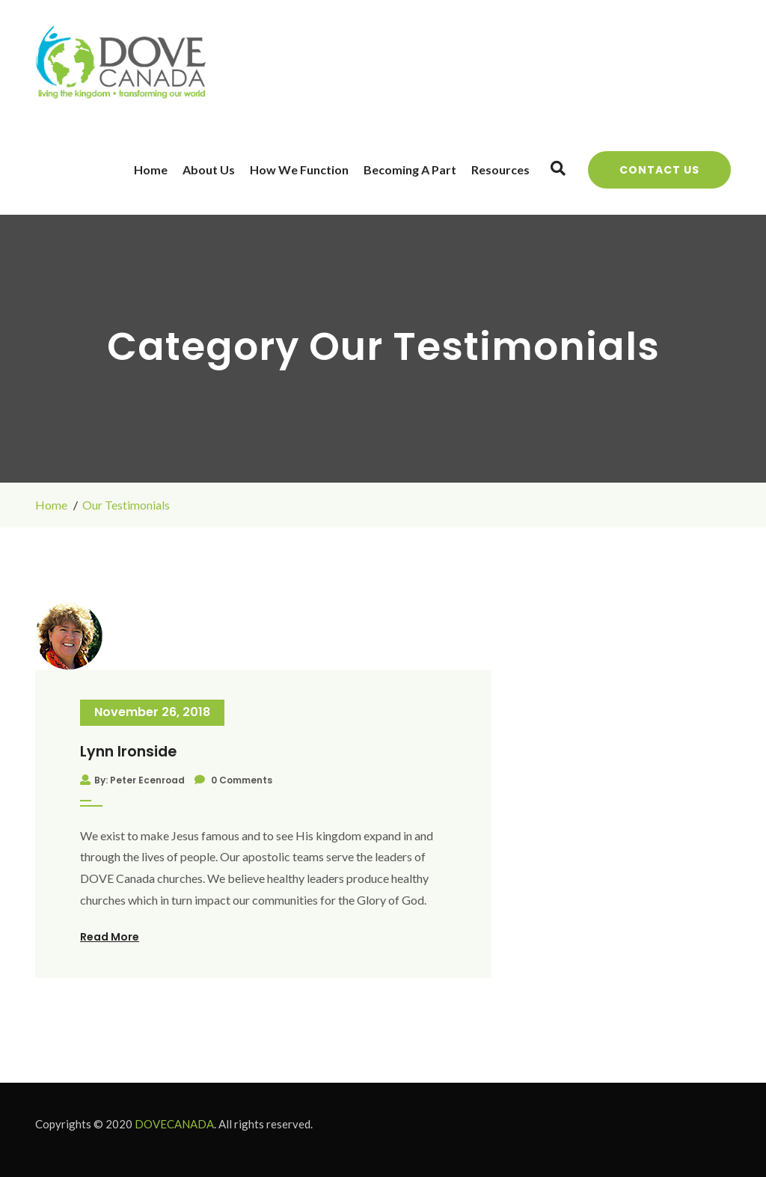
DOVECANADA (174, 1124)
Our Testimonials (126, 505)
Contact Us (659, 169)
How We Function (299, 169)
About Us (209, 169)
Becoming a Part (410, 169)
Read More (109, 936)
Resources (500, 169)
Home (151, 169)
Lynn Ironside (128, 752)
